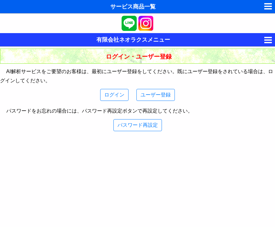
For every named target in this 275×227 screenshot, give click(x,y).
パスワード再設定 (137, 125)
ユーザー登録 (155, 94)
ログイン (114, 94)
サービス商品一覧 (133, 6)
